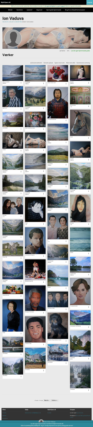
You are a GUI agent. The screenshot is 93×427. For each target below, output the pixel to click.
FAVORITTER (19, 22)
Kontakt (49, 412)
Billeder (10, 10)
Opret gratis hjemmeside (53, 10)
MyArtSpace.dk (6, 2)
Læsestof (29, 10)
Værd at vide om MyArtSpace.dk (33, 412)
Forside (4, 412)
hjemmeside (80, 412)
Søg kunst (39, 10)
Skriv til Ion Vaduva (47, 422)
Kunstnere (20, 10)
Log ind (89, 2)
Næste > (46, 400)
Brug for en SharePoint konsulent (75, 10)
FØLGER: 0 (12, 22)
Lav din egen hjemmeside (38, 423)
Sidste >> (54, 400)
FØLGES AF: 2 (5, 22)
